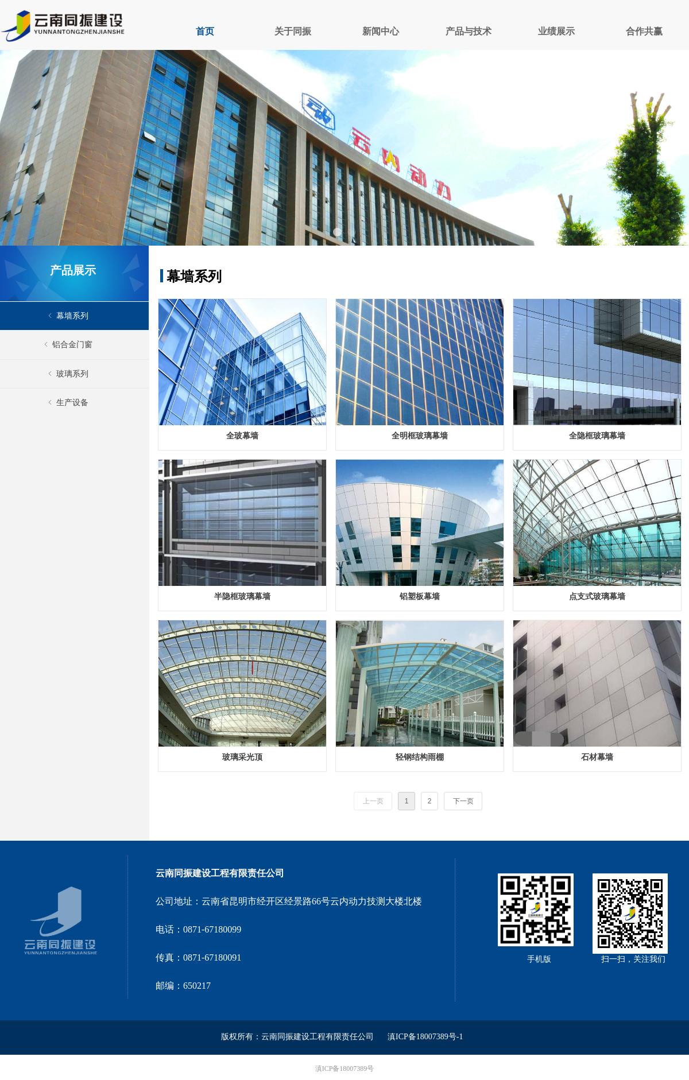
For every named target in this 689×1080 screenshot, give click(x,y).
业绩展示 (556, 31)
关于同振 (292, 31)
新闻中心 (380, 31)
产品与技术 (468, 31)
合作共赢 (644, 31)
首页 (205, 31)
